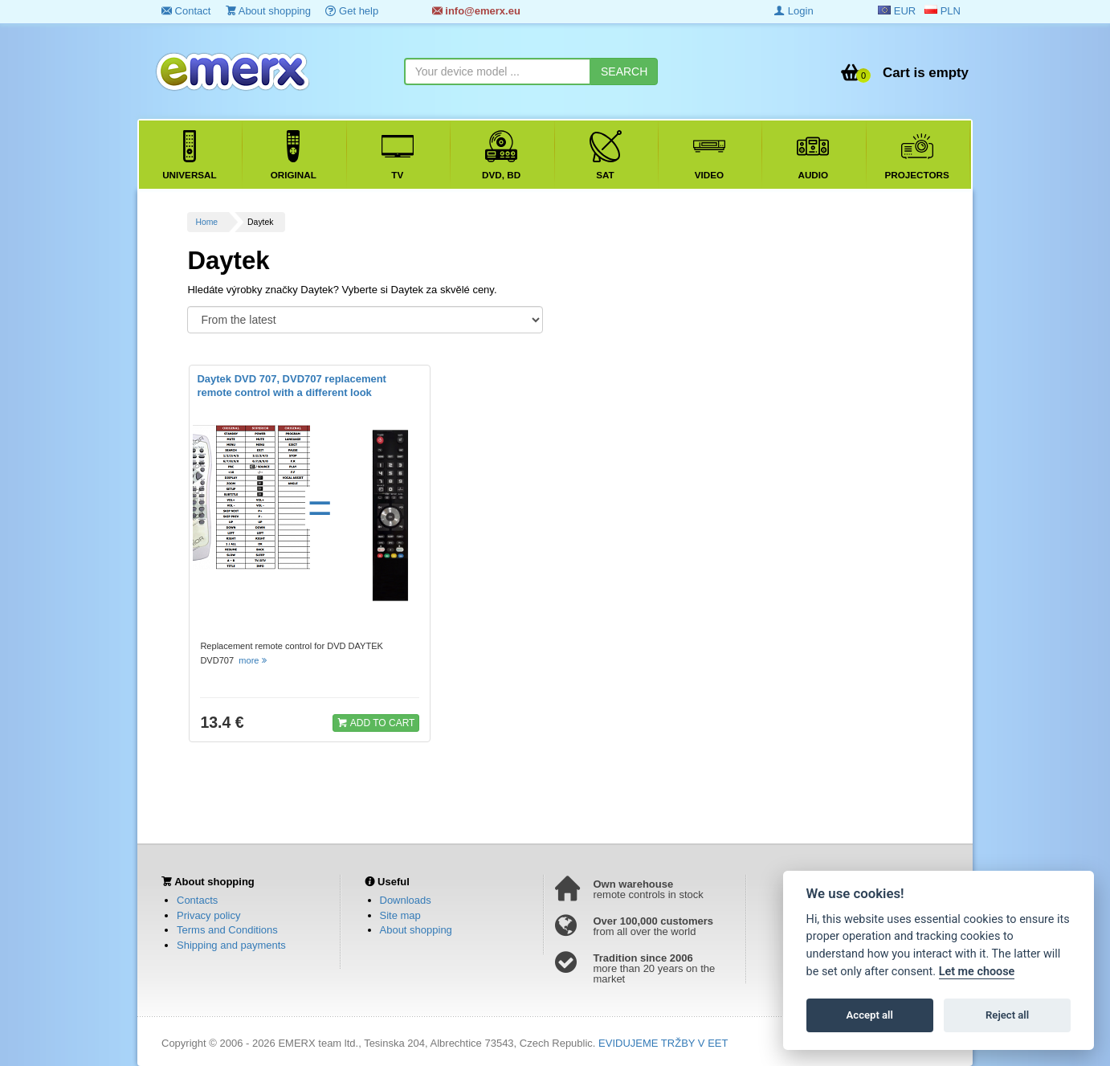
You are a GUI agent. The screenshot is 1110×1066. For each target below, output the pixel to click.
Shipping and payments (231, 945)
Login (793, 11)
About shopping (268, 11)
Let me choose (977, 971)
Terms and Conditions (227, 930)
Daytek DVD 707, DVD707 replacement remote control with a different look (291, 385)
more (253, 660)
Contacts (197, 900)
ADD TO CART (375, 722)
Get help (351, 11)
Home (206, 222)
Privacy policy (208, 915)
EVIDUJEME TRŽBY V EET (663, 1043)
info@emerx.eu (476, 11)
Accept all (870, 1015)
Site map (400, 915)
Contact (185, 11)
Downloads (405, 900)
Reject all (1007, 1015)
